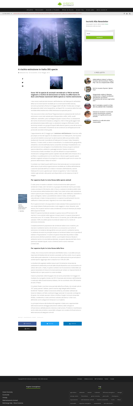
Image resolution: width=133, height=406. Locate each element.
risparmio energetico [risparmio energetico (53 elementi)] (85, 398)
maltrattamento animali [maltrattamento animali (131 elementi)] (87, 394)
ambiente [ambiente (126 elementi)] (82, 387)
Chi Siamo (79, 373)
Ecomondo (6, 390)
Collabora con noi (88, 373)
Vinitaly (5, 392)
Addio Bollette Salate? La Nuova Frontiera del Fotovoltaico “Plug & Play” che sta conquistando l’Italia (103, 81)
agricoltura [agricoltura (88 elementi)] (73, 387)
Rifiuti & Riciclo (68, 10)
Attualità (30, 10)
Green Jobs (90, 10)
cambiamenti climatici (30, 317)
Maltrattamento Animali (10, 395)
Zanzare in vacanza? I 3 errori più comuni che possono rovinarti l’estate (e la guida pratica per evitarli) (103, 114)
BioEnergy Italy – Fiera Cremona (13, 398)
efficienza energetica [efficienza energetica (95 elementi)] (109, 387)
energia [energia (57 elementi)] (120, 387)
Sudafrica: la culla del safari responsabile (101, 121)
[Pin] (22, 86)
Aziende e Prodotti (53, 10)
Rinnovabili (40, 10)
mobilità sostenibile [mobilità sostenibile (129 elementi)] (102, 394)
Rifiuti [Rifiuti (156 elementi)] (119, 394)
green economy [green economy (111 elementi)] (95, 391)
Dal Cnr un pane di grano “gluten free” (103, 89)
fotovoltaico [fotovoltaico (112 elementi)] (84, 391)
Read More (21, 211)
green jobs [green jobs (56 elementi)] (106, 391)
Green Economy (8, 387)
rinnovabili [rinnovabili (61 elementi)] (73, 398)
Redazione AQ (23, 72)
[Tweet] (22, 82)
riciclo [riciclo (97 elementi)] (113, 394)
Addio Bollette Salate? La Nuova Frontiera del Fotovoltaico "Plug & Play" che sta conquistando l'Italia (47, 13)
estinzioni (40, 317)
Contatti (112, 373)
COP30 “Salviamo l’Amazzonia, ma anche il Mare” (22, 207)
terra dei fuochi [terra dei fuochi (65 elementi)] (108, 398)
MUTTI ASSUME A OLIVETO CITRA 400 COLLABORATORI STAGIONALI (103, 106)
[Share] (22, 79)
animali (21, 317)
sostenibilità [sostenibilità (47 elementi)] (97, 398)
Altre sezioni (101, 10)
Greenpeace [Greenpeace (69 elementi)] (115, 391)
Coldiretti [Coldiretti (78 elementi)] (97, 387)
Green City (80, 10)
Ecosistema (34, 72)
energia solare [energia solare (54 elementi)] (74, 391)
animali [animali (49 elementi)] (90, 387)
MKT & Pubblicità (99, 373)
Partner (106, 373)
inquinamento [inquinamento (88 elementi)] (74, 394)
